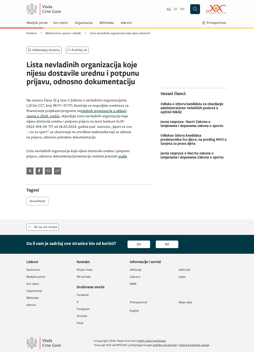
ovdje (122, 156)
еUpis (182, 277)
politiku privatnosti (165, 345)
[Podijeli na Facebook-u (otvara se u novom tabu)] (39, 171)
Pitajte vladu (85, 270)
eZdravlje (184, 270)
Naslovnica (33, 270)
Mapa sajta (185, 302)
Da (139, 244)
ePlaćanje (135, 270)
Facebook (83, 295)
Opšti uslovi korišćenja (152, 341)
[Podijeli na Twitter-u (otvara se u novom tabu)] (30, 171)
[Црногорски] (175, 9)
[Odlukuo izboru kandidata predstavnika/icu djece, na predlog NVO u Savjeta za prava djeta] (194, 140)
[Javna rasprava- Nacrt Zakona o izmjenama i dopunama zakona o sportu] (194, 124)
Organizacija (84, 23)
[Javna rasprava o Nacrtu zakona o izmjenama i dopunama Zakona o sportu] (194, 155)
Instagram (83, 309)
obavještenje (37, 201)
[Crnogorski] (169, 9)
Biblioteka (107, 23)
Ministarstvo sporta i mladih (63, 33)
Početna (31, 33)
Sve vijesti (60, 23)
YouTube (82, 316)
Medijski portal (37, 23)
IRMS (133, 284)
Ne (167, 244)
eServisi (126, 23)
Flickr (80, 323)
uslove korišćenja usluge (194, 345)
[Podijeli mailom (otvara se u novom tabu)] (48, 171)
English (134, 311)
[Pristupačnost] (214, 22)
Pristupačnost (138, 302)
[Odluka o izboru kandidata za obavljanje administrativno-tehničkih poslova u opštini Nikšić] (194, 108)
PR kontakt (84, 277)
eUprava (135, 277)
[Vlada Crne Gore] (60, 9)
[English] (182, 9)
